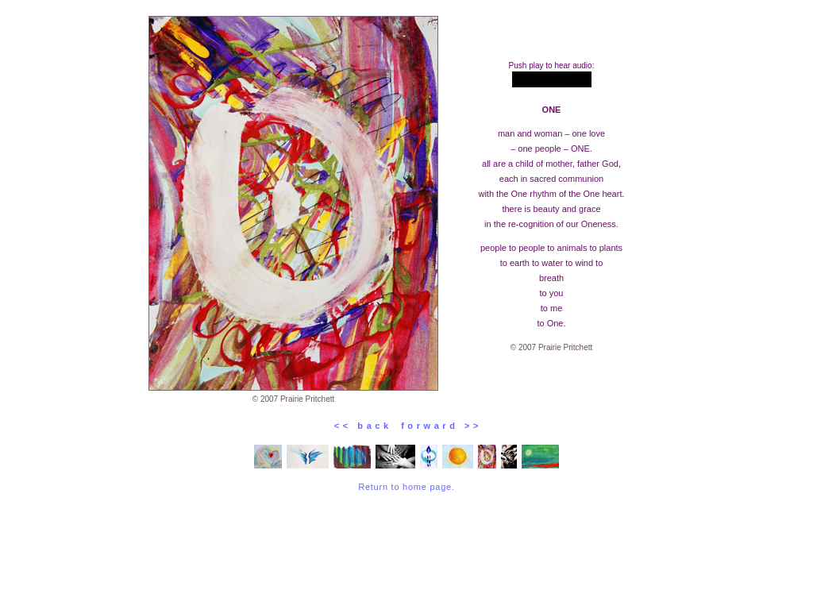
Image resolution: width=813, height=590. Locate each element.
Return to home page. (406, 487)
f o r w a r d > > (436, 425)
